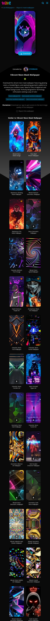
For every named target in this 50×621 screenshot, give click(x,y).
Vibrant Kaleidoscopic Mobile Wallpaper (16, 542)
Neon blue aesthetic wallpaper (15, 99)
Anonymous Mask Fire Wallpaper (33, 309)
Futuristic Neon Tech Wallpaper (16, 348)
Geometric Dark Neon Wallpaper (33, 503)
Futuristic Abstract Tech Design (16, 271)
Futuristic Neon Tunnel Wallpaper (33, 348)
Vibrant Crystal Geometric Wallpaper (33, 581)
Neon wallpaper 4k (14, 96)
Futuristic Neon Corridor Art (16, 387)
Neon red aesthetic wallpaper (35, 99)
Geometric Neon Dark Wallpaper (17, 426)
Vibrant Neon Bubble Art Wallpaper (16, 581)
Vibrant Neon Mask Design (17, 154)
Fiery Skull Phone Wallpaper (33, 154)
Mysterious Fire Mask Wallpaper (16, 232)
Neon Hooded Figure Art (33, 387)
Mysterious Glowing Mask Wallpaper (17, 193)
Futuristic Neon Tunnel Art (33, 426)
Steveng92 (30, 69)
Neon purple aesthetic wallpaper (31, 96)
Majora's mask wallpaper (25, 8)
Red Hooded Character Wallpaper (33, 464)
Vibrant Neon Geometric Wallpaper (16, 503)
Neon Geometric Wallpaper (33, 232)
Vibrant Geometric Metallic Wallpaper (33, 542)
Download (25, 53)
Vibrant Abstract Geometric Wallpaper (33, 193)
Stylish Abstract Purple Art (16, 309)
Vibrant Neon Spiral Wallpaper (33, 271)
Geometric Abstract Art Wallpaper (17, 464)
